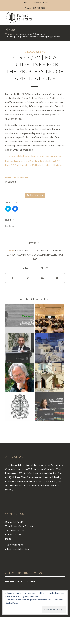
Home (21, 34)
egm (9, 254)
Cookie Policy (11, 602)
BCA (16, 250)
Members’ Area (41, 2)
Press (27, 2)
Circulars (38, 34)
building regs (27, 250)
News (10, 29)
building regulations (50, 250)
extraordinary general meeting (32, 254)
